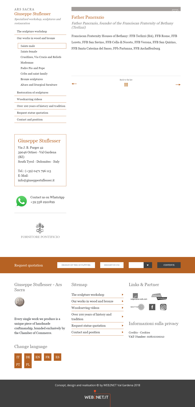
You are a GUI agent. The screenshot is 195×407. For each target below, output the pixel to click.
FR (48, 357)
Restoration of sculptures (32, 92)
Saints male (28, 45)
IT (18, 357)
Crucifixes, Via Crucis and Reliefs (41, 56)
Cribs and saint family (34, 73)
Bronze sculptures (32, 79)
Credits (133, 332)
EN (37, 357)
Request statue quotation (32, 112)
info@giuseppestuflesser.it (36, 180)
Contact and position (30, 119)
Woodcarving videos (29, 99)
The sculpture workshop (32, 31)
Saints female (29, 51)
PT (18, 364)
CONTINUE (169, 265)
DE (28, 357)
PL (28, 364)
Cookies (145, 332)
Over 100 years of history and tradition (41, 105)
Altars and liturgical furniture (39, 84)
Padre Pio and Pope (33, 68)
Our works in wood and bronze (36, 38)
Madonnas (27, 62)
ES (57, 357)
